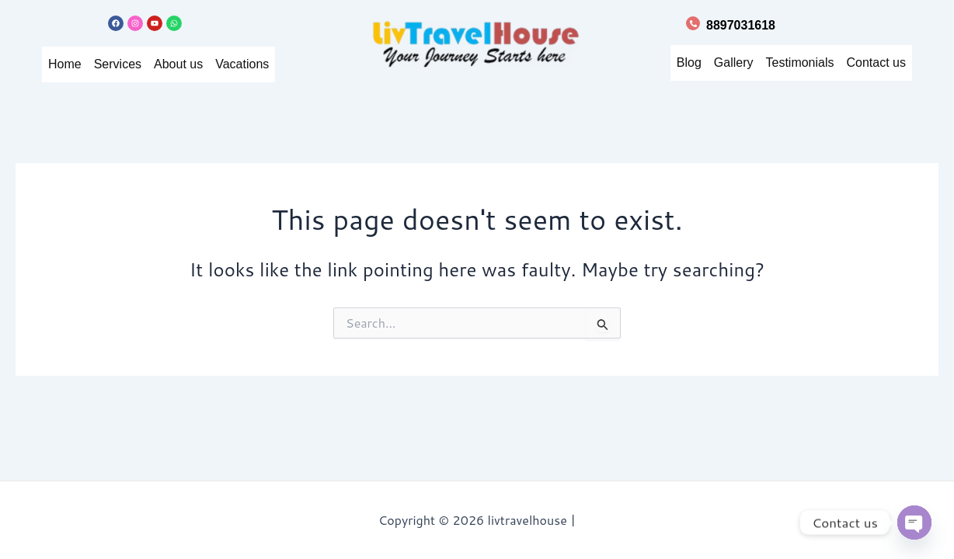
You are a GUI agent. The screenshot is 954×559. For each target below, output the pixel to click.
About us (185, 64)
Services (120, 64)
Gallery (720, 62)
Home (65, 64)
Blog (674, 62)
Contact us (873, 62)
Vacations (254, 64)
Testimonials (792, 62)
